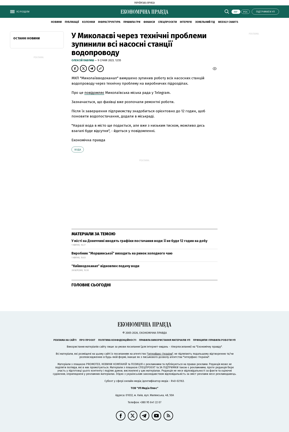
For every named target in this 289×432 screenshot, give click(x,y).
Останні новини (26, 38)
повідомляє (94, 92)
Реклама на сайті (64, 340)
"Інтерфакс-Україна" (160, 353)
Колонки (88, 22)
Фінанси (149, 22)
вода (77, 149)
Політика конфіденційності (117, 340)
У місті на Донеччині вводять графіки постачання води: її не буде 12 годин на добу (139, 241)
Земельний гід (205, 22)
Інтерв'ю (186, 22)
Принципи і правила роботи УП (214, 340)
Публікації (72, 22)
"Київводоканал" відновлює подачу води (105, 266)
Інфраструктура (109, 22)
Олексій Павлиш (83, 60)
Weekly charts (228, 22)
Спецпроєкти (167, 22)
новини (56, 22)
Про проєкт (87, 340)
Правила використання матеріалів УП (164, 340)
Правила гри (131, 22)
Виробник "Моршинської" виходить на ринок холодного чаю (122, 253)
